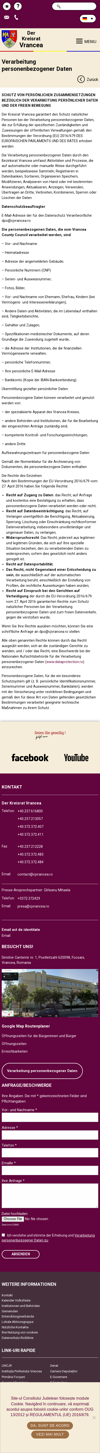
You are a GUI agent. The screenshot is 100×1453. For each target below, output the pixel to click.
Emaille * (9, 1163)
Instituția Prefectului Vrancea (22, 1371)
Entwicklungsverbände (18, 1316)
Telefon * (9, 1145)
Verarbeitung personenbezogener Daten (42, 1071)
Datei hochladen (15, 1213)
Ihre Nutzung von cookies (20, 1332)
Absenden (21, 1254)
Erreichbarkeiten (15, 1051)
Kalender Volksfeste (16, 1300)
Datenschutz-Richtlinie (17, 1338)
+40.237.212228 (30, 847)
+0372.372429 (28, 898)
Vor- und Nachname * (19, 1110)
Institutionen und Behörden (21, 1306)
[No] (93, 1417)
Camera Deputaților (63, 1371)
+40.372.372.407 (30, 827)
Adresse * (10, 1127)
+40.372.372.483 (30, 854)
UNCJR (7, 1365)
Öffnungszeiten (14, 1044)
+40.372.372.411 (30, 834)
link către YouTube (76, 757)
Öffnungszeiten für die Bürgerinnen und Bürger (39, 1036)
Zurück (87, 80)
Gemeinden (10, 1311)
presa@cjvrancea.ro (33, 906)
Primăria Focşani (13, 1377)
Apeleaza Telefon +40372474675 (17, 17)
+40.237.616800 (30, 811)
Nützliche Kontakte (15, 1327)
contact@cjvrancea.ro (35, 874)
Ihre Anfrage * (13, 1181)
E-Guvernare (58, 1377)
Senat (54, 1365)
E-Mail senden (8, 17)
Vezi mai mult (50, 1434)
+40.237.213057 (30, 819)
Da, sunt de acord (49, 1425)
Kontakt (7, 1295)
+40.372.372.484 (30, 862)
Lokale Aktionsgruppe (17, 1322)
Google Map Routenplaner (26, 1026)
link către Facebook (30, 757)
